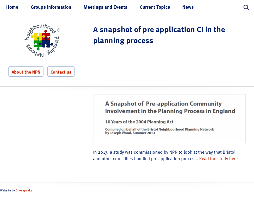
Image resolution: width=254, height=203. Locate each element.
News (188, 6)
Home (12, 6)
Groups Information (51, 6)
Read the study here (218, 158)
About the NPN (26, 72)
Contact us (61, 72)
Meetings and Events (105, 6)
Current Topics (155, 6)
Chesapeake (24, 190)
